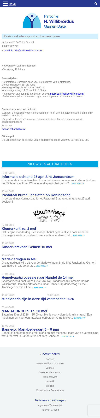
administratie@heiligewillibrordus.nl (23, 50)
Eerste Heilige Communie (50, 363)
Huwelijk (49, 381)
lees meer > (78, 183)
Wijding (50, 385)
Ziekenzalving (50, 376)
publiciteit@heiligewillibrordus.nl (67, 93)
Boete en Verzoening (50, 372)
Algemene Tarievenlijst (50, 405)
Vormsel (50, 368)
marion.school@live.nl (13, 129)
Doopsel (50, 359)
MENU (12, 4)
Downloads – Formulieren (50, 390)
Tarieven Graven (50, 409)
